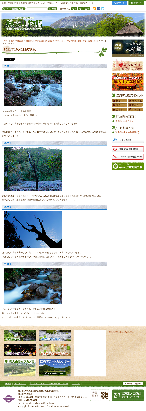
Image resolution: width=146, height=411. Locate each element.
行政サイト (119, 3)
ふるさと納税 (128, 140)
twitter (102, 8)
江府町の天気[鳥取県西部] (127, 132)
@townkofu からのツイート (121, 331)
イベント (135, 109)
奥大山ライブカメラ (20, 367)
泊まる (120, 109)
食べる (135, 105)
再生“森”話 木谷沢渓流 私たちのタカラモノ (20, 335)
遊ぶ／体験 (135, 101)
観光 (12, 41)
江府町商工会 (128, 166)
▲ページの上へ (133, 383)
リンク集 (76, 383)
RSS (94, 8)
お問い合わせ (128, 395)
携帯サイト (100, 395)
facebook (98, 8)
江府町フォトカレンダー (55, 367)
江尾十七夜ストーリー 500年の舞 (20, 350)
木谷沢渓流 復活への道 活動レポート (83, 41)
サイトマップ (20, 383)
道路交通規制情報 (128, 149)
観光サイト (136, 3)
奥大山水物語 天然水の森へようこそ (55, 335)
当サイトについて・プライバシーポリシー (48, 383)
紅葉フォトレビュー (128, 65)
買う (120, 105)
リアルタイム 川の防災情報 (128, 157)
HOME (5, 41)
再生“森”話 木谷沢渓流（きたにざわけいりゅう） (45, 41)
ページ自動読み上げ (14, 8)
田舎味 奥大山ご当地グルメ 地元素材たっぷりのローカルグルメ (55, 350)
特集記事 (19, 41)
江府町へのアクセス (124, 121)
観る (120, 101)
